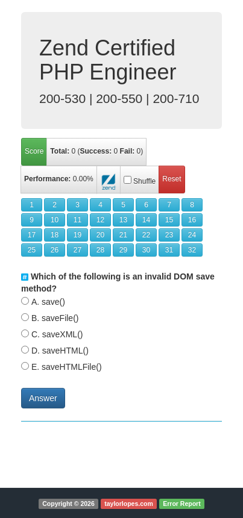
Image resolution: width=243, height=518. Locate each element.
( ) (96, 151)
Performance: (47, 179)
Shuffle (144, 181)
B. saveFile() (55, 318)
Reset (171, 179)
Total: (59, 151)
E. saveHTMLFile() (66, 367)
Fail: (127, 151)
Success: (96, 151)
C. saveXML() (57, 334)
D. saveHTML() (60, 350)
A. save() (48, 302)
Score (34, 151)
